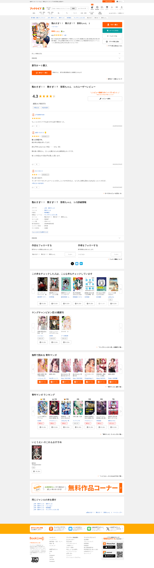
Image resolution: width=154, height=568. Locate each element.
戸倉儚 (59, 420)
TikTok (51, 557)
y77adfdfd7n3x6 (39, 114)
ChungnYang (88, 378)
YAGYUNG (68, 378)
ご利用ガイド (121, 13)
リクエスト (69, 555)
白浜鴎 (39, 420)
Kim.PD (51, 378)
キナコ (80, 297)
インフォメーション (71, 551)
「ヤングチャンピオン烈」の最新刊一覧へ (110, 347)
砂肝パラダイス (39, 132)
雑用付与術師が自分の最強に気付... (53, 418)
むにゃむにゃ (39, 171)
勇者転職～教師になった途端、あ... (100, 375)
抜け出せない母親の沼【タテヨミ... (65, 375)
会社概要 (86, 539)
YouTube (51, 559)
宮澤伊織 (51, 297)
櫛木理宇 (40, 297)
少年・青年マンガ (42, 13)
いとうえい (55, 26)
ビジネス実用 (91, 13)
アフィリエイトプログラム (73, 557)
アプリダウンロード (71, 543)
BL (59, 13)
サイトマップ (87, 553)
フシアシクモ (76, 420)
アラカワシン (52, 420)
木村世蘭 (115, 378)
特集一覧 (51, 543)
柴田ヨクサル (111, 420)
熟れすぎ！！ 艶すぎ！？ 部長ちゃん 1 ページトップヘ (104, 512)
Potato (110, 378)
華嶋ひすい (71, 420)
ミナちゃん (40, 378)
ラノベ (75, 13)
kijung (97, 378)
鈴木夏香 (98, 297)
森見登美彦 (64, 297)
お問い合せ (69, 553)
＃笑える (36, 107)
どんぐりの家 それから (112, 293)
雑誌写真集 (100, 13)
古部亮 (51, 335)
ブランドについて (88, 541)
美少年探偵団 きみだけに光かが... (77, 294)
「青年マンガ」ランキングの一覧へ (112, 434)
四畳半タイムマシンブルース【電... (65, 294)
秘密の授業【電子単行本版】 (42, 375)
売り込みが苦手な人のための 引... (100, 294)
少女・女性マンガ (50, 13)
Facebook (52, 561)
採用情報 (86, 543)
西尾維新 (75, 297)
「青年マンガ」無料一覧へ (114, 387)
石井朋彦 (87, 297)
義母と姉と (52, 374)
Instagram (52, 555)
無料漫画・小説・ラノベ (55, 541)
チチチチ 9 (64, 331)
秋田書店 (47, 212)
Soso (62, 378)
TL (67, 13)
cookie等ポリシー (88, 551)
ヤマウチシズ (46, 297)
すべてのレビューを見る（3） (113, 193)
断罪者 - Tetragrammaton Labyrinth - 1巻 (36, 464)
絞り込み (49, 8)
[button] (43, 303)
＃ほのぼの (45, 107)
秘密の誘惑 (111, 374)
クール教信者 (64, 335)
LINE (50, 551)
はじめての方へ (113, 13)
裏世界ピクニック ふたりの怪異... (53, 294)
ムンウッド (57, 378)
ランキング (52, 545)
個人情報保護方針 (88, 547)
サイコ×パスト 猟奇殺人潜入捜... (101, 417)
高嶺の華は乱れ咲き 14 (42, 332)
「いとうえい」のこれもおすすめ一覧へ (110, 476)
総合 (34, 13)
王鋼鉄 (46, 378)
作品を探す (69, 541)
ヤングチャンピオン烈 (50, 215)
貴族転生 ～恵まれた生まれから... (65, 418)
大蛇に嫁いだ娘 (77, 416)
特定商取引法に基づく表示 (91, 549)
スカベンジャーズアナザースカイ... (53, 333)
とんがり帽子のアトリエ (42, 417)
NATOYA (102, 378)
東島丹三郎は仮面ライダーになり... (112, 418)
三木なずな (64, 420)
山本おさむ (111, 297)
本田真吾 (98, 420)
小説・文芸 (83, 13)
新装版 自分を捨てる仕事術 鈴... (90, 293)
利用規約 (86, 545)
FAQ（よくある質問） (72, 549)
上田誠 (69, 297)
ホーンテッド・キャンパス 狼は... (42, 294)
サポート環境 (69, 547)
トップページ (52, 539)
